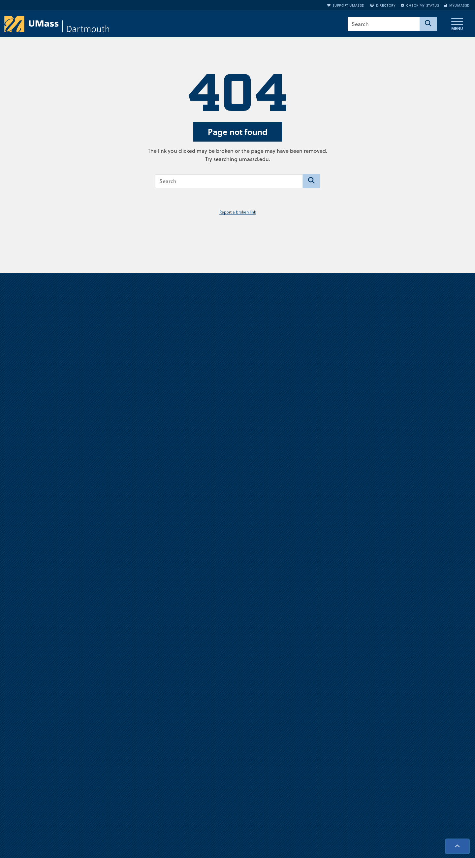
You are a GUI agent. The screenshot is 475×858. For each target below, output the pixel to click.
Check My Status (420, 5)
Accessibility (409, 765)
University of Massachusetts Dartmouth (91, 685)
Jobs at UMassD (326, 700)
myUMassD (457, 5)
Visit (400, 733)
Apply (402, 722)
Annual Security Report (334, 711)
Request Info (410, 744)
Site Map (319, 733)
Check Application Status (423, 754)
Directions (320, 689)
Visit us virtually (237, 488)
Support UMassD (345, 5)
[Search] (428, 24)
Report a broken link (237, 212)
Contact (317, 744)
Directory (383, 5)
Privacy (317, 722)
